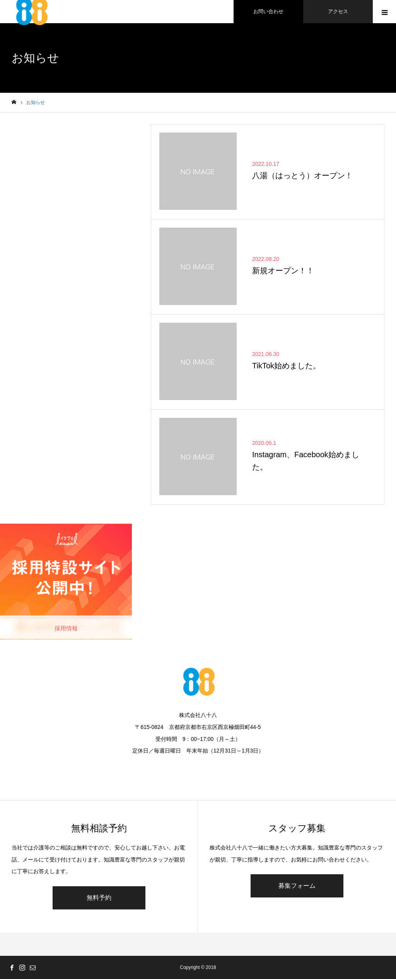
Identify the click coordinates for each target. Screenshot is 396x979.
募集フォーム (297, 885)
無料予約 (99, 897)
